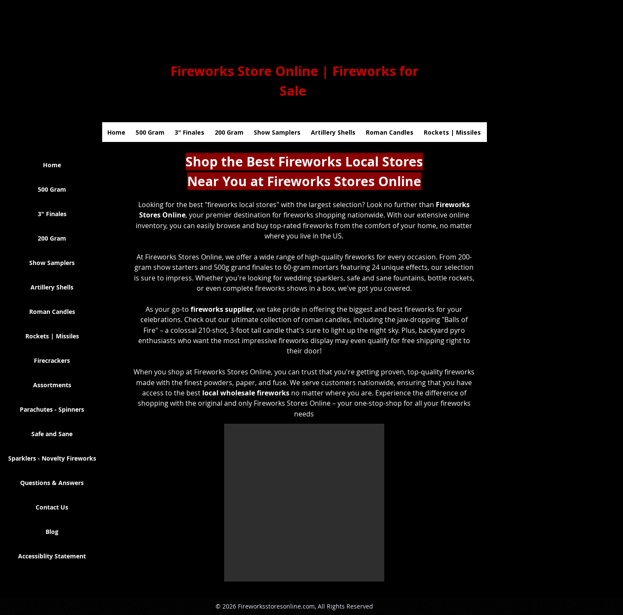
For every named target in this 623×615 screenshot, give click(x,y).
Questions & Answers (52, 483)
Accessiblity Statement (52, 556)
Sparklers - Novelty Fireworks (52, 458)
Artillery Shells (51, 287)
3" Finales (52, 214)
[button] (304, 503)
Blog (52, 532)
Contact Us (52, 507)
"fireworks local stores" (242, 204)
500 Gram (52, 189)
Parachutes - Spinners (52, 409)
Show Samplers (52, 263)
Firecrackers (52, 360)
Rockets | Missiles (52, 336)
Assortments (52, 385)
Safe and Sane (52, 434)
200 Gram (52, 238)
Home (52, 165)
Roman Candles (52, 312)
